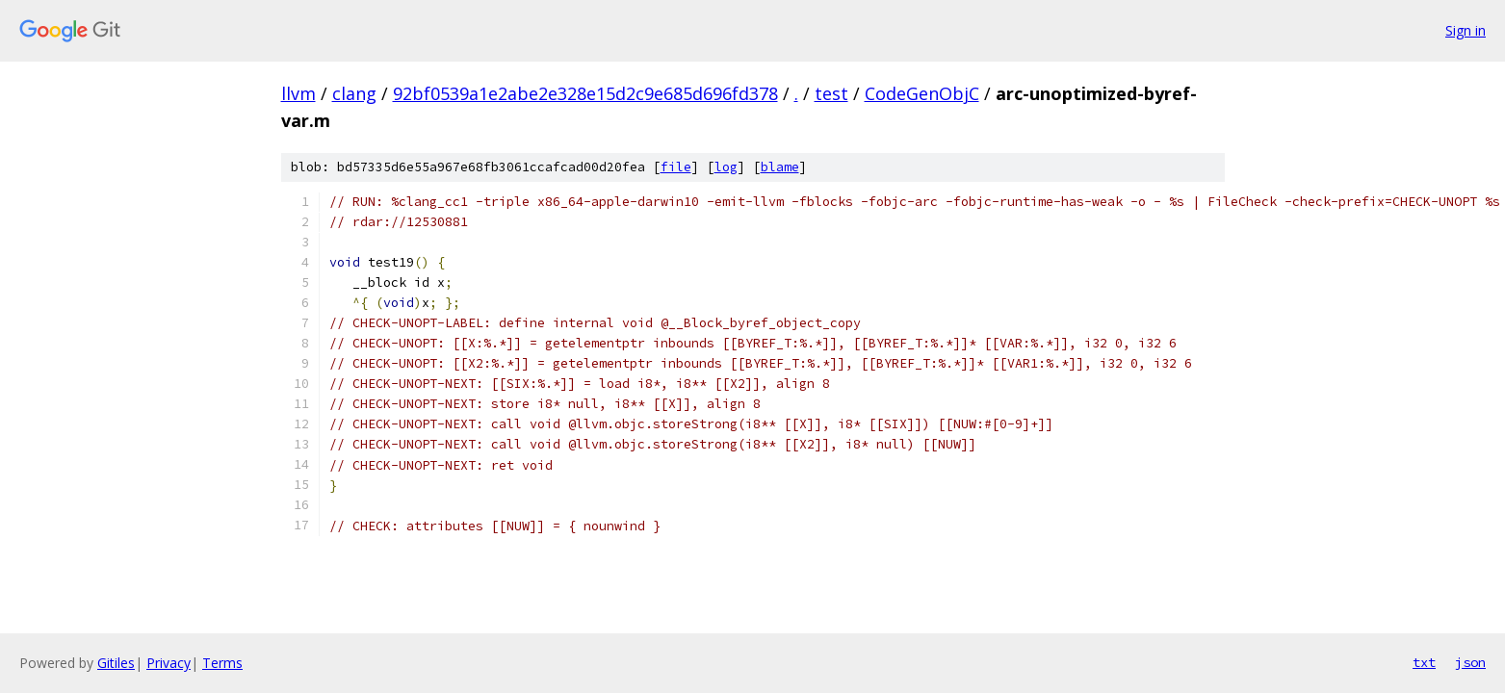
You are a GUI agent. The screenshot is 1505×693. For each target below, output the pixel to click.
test (831, 93)
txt (1424, 662)
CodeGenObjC (922, 93)
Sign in (1465, 30)
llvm (298, 93)
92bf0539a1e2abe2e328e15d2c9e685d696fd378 (585, 93)
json (1470, 662)
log (726, 167)
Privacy (168, 663)
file (676, 167)
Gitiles (116, 663)
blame (780, 167)
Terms (222, 663)
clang (354, 93)
